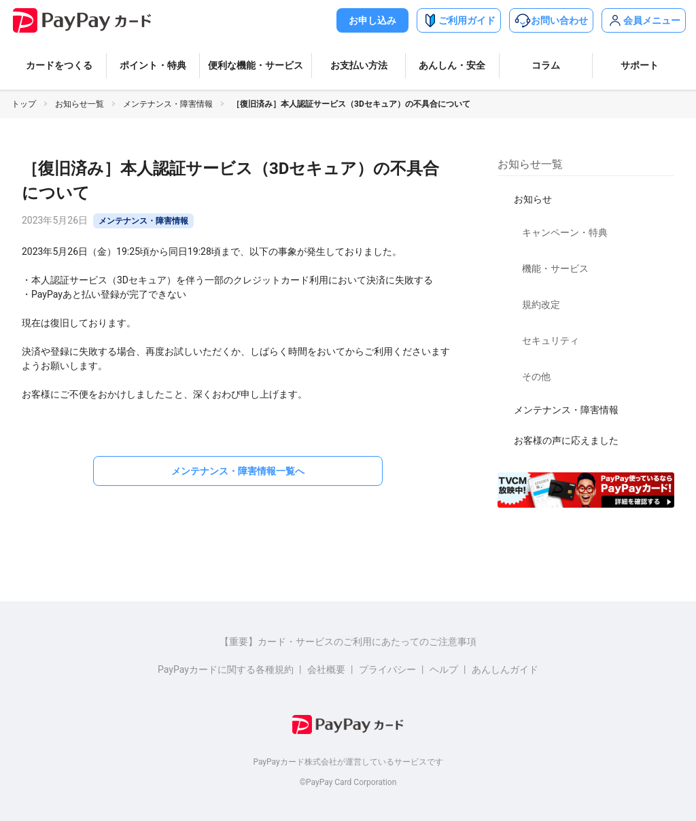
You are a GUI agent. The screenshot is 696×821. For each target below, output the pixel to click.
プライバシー (387, 669)
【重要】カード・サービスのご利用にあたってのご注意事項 (348, 641)
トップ (24, 104)
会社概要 (326, 669)
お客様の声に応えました (566, 440)
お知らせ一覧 (79, 104)
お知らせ (533, 199)
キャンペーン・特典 (565, 232)
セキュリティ (550, 340)
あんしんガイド (505, 669)
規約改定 (541, 304)
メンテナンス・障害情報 (168, 104)
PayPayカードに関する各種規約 (226, 669)
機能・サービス (555, 268)
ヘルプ (444, 669)
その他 (536, 376)
